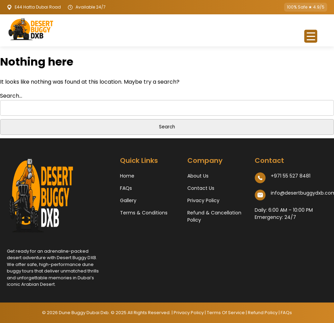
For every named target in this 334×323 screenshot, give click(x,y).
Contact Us (200, 188)
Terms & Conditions (144, 212)
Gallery (128, 200)
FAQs (126, 188)
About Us (198, 175)
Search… (11, 96)
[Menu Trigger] (310, 36)
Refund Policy (263, 312)
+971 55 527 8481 (290, 175)
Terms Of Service (226, 312)
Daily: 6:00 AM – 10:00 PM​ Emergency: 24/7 (284, 214)
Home (127, 175)
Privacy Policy (203, 200)
